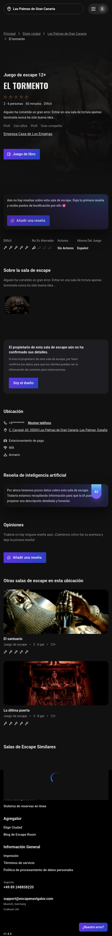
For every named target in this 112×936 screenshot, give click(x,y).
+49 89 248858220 (19, 887)
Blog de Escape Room (20, 835)
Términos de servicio (19, 863)
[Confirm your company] (23, 383)
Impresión (11, 856)
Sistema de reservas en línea (25, 806)
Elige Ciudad (13, 827)
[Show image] (17, 305)
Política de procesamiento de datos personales (38, 870)
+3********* (16, 423)
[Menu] (98, 9)
